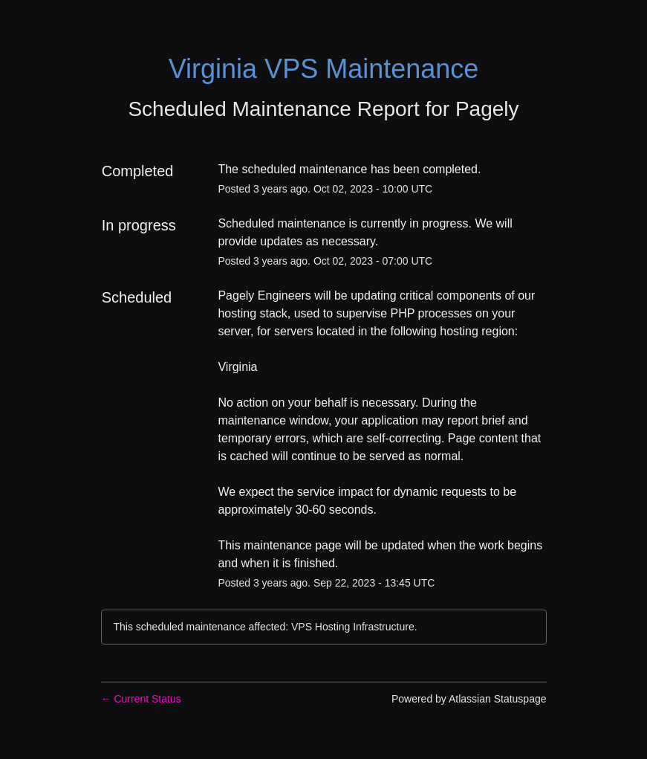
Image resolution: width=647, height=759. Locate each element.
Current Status (141, 699)
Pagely (487, 108)
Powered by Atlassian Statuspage (469, 699)
